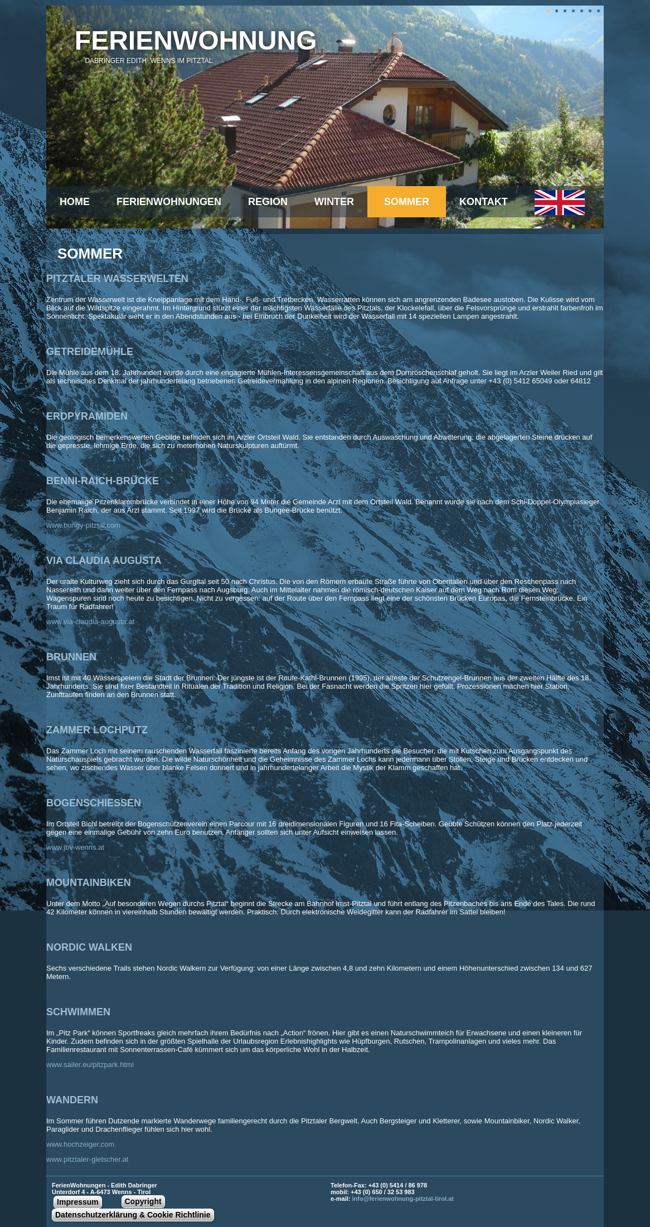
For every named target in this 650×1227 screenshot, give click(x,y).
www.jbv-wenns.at (75, 847)
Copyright (143, 1201)
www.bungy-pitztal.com (83, 525)
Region (268, 201)
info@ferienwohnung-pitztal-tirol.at (403, 1198)
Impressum (78, 1201)
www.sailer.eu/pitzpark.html (90, 1064)
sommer (406, 201)
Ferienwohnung (196, 40)
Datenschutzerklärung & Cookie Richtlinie (133, 1214)
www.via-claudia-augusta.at (90, 621)
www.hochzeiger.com (80, 1144)
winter (334, 201)
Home (75, 201)
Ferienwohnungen (169, 201)
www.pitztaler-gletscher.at (87, 1159)
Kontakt (483, 201)
